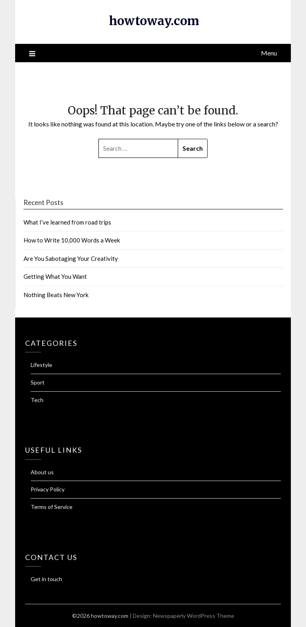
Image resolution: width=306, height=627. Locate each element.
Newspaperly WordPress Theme (193, 615)
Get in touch (46, 579)
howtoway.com (154, 20)
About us (42, 472)
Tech (37, 399)
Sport (38, 382)
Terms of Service (52, 506)
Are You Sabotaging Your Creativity (71, 258)
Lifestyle (41, 364)
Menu (269, 53)
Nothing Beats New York (56, 294)
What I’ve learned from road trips (67, 222)
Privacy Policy (48, 489)
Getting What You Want (55, 276)
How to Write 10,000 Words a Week (72, 240)
